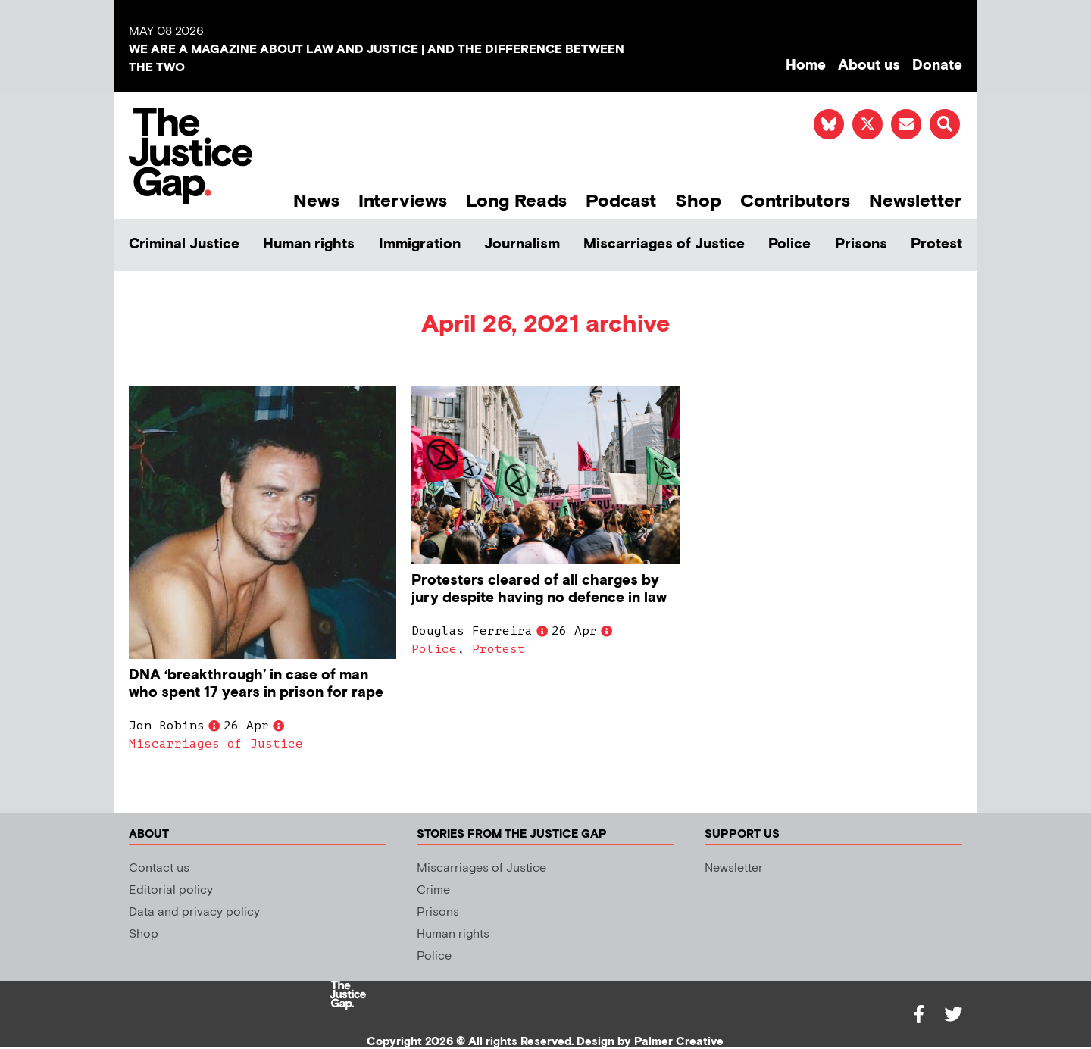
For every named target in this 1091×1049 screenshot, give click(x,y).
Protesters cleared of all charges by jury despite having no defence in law (539, 589)
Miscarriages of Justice (664, 244)
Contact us (159, 868)
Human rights (309, 244)
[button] (944, 124)
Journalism (522, 244)
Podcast (621, 201)
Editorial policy (171, 890)
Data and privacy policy (194, 912)
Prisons (861, 244)
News (316, 201)
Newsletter (915, 201)
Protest (936, 244)
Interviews (402, 201)
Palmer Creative (679, 1042)
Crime (433, 890)
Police (789, 244)
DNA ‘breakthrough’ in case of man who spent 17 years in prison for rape (258, 684)
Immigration (420, 244)
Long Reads (516, 201)
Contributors (795, 201)
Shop (698, 201)
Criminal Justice (184, 244)
